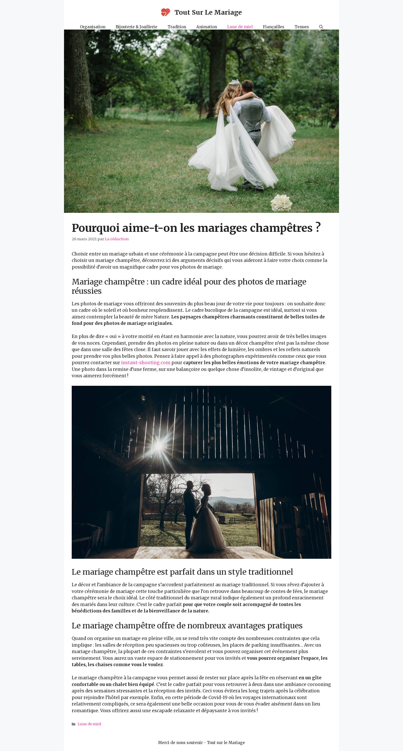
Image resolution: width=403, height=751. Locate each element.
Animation (206, 26)
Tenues (302, 26)
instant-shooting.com (145, 362)
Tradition (177, 26)
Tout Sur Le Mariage (208, 12)
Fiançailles (273, 26)
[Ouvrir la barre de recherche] (321, 27)
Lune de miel (240, 26)
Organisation (92, 26)
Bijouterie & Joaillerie (136, 26)
